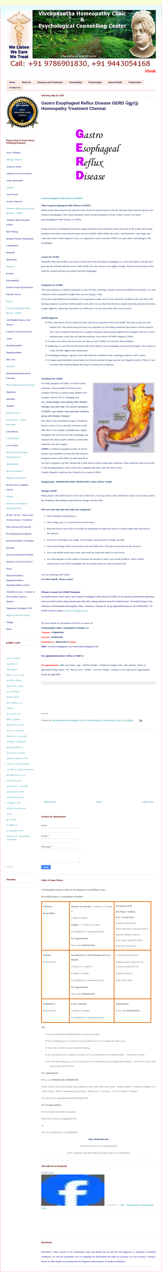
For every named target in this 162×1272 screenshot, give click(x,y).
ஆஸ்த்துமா (12, 669)
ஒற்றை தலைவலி (15, 791)
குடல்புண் (11, 819)
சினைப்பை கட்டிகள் (16, 736)
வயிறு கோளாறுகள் (16, 808)
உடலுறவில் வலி (14, 830)
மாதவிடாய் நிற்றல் (16, 741)
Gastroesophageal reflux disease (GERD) (61, 198)
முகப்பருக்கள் (13, 658)
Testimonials (134, 82)
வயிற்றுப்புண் (13, 802)
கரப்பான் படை (14, 713)
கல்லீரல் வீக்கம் (14, 680)
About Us (26, 82)
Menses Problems (14, 471)
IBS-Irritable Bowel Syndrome (20, 385)
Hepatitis (10, 366)
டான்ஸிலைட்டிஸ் (15, 797)
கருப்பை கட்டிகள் (15, 730)
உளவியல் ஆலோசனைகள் (20, 769)
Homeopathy (75, 82)
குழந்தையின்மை (14, 747)
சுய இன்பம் (12, 825)
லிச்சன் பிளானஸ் (15, 724)
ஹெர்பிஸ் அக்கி (14, 686)
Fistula (9, 301)
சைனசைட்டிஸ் (13, 780)
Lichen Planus (12, 438)
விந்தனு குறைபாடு (15, 775)
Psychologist (95, 82)
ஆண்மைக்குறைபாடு (17, 758)
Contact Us (14, 87)
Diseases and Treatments (50, 82)
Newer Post (50, 802)
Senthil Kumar (47, 1173)
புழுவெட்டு (12, 663)
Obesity (9, 496)
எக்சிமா (10, 708)
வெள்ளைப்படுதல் (15, 752)
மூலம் (9, 814)
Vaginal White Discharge (18, 615)
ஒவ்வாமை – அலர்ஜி (17, 786)
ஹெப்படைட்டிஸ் (15, 674)
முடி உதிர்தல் (12, 691)
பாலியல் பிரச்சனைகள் (17, 763)
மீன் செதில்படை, (15, 702)
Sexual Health (115, 82)
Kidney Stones (13, 413)
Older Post (148, 802)
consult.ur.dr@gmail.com (76, 610)
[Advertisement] (98, 763)
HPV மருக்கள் (13, 719)
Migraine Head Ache (16, 478)
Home (12, 82)
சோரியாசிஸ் (12, 697)
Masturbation (12, 464)
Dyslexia (10, 266)
